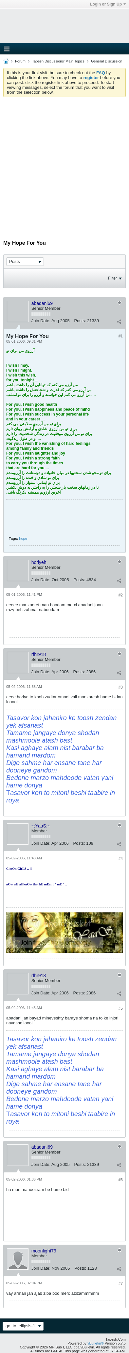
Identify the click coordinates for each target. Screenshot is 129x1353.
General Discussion (106, 61)
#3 (121, 687)
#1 (121, 336)
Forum (20, 61)
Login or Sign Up (108, 4)
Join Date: (41, 320)
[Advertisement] (64, 164)
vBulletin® (95, 1343)
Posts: (80, 320)
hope (23, 538)
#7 (121, 1283)
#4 (121, 858)
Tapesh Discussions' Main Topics (58, 61)
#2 (121, 595)
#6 (121, 1180)
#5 (121, 1008)
